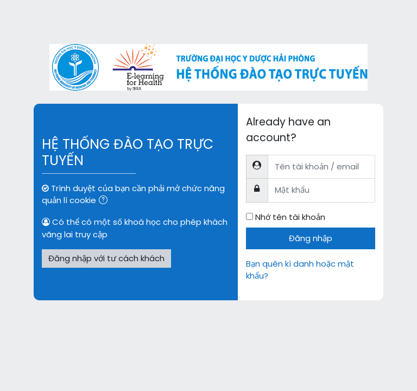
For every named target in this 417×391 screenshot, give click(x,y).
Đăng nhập (310, 238)
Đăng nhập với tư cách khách (106, 258)
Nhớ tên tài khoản (290, 217)
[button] (105, 200)
